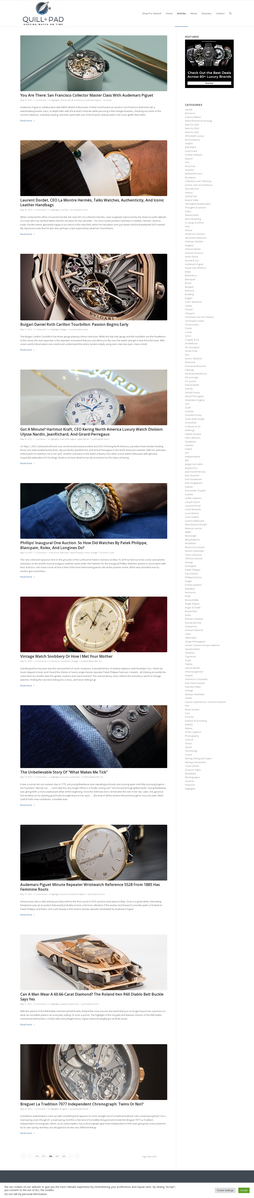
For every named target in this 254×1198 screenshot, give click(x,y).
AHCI (187, 226)
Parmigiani (190, 566)
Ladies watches (193, 498)
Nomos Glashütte (194, 550)
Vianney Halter (193, 686)
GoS (187, 403)
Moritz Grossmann (195, 547)
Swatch (189, 143)
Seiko (188, 634)
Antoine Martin (193, 249)
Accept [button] (243, 1190)
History (189, 192)
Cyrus (188, 335)
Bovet (188, 283)
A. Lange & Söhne (194, 222)
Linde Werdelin (193, 509)
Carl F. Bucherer (193, 301)
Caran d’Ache (192, 766)
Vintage (94, 552)
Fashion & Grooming (196, 720)
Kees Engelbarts (193, 483)
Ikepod (188, 158)
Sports (188, 747)
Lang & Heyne (192, 502)
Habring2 (190, 430)
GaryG (109, 100)
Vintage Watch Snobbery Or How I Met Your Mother (66, 656)
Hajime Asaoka (193, 434)
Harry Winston (192, 437)
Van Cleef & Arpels (195, 683)
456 (37, 1156)
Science (189, 739)
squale (188, 109)
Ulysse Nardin (83, 439)
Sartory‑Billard (192, 117)
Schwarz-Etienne (194, 630)
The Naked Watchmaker (198, 203)
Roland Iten (73, 1004)
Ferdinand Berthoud (196, 373)
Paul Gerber (191, 573)
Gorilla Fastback (193, 154)
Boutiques (190, 177)
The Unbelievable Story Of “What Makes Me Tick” (64, 772)
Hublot (188, 449)
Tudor (188, 660)
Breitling (189, 294)
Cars (187, 713)
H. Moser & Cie (193, 426)
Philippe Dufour (193, 577)
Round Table (192, 200)
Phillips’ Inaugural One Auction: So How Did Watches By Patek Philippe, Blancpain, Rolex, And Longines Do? (83, 545)
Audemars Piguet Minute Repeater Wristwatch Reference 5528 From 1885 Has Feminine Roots (90, 887)
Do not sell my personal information (25, 1194)
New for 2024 (192, 128)
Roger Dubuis (192, 603)
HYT (187, 452)
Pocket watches (193, 584)
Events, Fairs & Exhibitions (72, 100)
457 (43, 1156)
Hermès (64, 210)
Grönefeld (190, 422)
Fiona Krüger (192, 377)
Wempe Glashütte (194, 694)
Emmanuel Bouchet (195, 366)
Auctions (55, 552)
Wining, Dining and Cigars (198, 758)
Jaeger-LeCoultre (194, 464)
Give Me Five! (192, 188)
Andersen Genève (195, 233)
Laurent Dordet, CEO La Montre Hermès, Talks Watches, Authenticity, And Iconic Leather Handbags (92, 202)
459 (57, 1156)
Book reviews (192, 709)
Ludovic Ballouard (194, 520)
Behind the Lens (193, 173)
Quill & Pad (74, 777)
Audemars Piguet (93, 100)
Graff (188, 407)
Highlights (55, 100)
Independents (192, 456)
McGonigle (190, 535)
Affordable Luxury (194, 135)
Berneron (190, 113)
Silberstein (190, 637)
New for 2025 (192, 124)
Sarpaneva (191, 626)
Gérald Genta (192, 392)
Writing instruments (195, 762)
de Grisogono (192, 347)
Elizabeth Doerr (80, 210)
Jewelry (64, 1004)
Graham (189, 411)
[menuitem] (152, 13)
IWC (187, 460)
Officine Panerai (193, 558)
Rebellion (190, 588)
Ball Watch (190, 147)
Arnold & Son (192, 260)
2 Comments (40, 329)
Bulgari (64, 329)
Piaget (188, 581)
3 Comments (40, 661)
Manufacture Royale (196, 524)
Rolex (87, 552)
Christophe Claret (194, 320)
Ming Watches (192, 539)
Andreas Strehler (194, 241)
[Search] (230, 13)
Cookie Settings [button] (225, 1190)
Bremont (189, 290)
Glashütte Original (194, 400)
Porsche (189, 716)
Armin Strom (191, 256)
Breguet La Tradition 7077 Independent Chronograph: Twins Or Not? (81, 1104)
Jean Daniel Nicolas (195, 471)
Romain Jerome (193, 622)
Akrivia (188, 230)
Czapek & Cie (192, 339)
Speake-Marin (192, 649)
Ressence (190, 592)
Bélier (188, 271)
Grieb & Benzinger (195, 418)
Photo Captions (193, 732)
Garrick (189, 388)
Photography (192, 735)
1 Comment (40, 439)
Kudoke (189, 494)
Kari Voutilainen (193, 479)
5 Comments (40, 100)
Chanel (189, 309)
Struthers (190, 652)
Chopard (189, 313)
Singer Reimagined (195, 641)
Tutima (188, 664)
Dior (187, 354)
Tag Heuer (190, 656)
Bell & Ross (191, 275)
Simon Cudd (108, 552)
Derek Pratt (191, 351)
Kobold (189, 486)
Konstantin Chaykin (195, 490)
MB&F (188, 532)
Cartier (188, 305)
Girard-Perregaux (68, 439)
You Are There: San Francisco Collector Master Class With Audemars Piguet (86, 95)
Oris (187, 162)
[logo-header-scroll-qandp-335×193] (43, 13)
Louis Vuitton (192, 516)
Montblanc (190, 543)
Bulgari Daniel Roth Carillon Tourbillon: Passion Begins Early (74, 324)
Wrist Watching (193, 219)
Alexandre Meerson (195, 237)
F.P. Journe (190, 381)
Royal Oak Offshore (195, 267)
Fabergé (189, 369)
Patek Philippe (76, 552)
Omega (189, 562)
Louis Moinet (192, 513)
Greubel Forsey (193, 415)
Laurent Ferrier (193, 505)
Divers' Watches (193, 358)
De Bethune (191, 343)
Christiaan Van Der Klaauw (199, 317)
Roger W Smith (193, 607)
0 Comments (40, 210)
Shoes (188, 743)
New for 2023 (192, 132)
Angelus (189, 245)
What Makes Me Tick (92, 661)
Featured (190, 784)
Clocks (188, 328)
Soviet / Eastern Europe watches (202, 645)
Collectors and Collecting (198, 181)
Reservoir (190, 166)
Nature (188, 728)
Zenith (188, 698)
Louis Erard (191, 151)
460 (63, 1156)
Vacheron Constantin (60, 661)
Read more (27, 120)
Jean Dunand (192, 475)
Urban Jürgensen (194, 671)
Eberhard (190, 362)
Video (188, 211)
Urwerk (189, 675)
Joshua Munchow (80, 329)
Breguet (63, 1109)
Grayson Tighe (193, 769)
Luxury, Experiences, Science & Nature (205, 701)
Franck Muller (192, 384)
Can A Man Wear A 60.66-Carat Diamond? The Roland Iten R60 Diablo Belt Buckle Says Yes (92, 996)
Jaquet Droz (191, 468)
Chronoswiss (192, 324)
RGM (187, 596)
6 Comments (40, 1004)
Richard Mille (192, 600)
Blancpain (64, 552)
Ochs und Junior (193, 554)
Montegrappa (192, 777)
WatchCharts (192, 215)
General (64, 777)
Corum (188, 332)
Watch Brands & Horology (198, 120)
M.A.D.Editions (192, 139)
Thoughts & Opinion (195, 207)
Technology (191, 750)
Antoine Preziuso (194, 252)
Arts (187, 705)
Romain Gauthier (194, 618)
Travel (188, 754)
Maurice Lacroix (193, 528)
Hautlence (190, 441)
